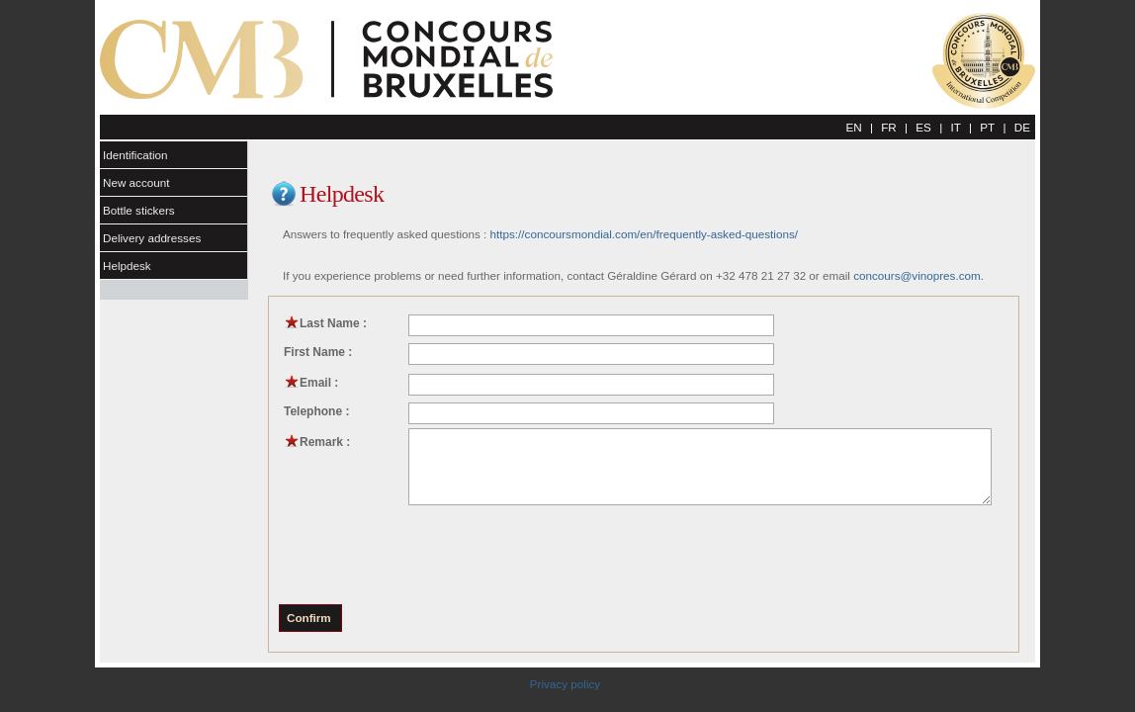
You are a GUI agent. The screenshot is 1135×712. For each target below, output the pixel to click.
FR (889, 127)
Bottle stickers (139, 210)
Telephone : (316, 411)
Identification (135, 154)
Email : (311, 383)
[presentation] (431, 553)
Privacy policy (565, 683)
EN (853, 127)
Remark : (317, 442)
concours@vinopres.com (917, 275)
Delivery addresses (152, 237)
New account (136, 182)
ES (923, 127)
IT (955, 127)
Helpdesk (127, 265)
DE (1022, 127)
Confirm (309, 617)
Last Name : (325, 323)
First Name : (318, 352)
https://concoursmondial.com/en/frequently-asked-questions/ (644, 233)
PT (987, 127)
